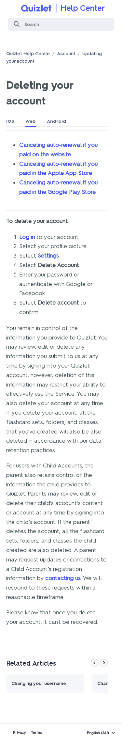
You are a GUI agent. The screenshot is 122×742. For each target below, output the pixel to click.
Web (30, 121)
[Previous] (95, 663)
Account (66, 53)
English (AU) (98, 733)
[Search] (61, 24)
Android (56, 121)
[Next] (104, 663)
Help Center (83, 8)
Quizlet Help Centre (28, 53)
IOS (10, 121)
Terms (36, 732)
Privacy (19, 732)
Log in (27, 237)
